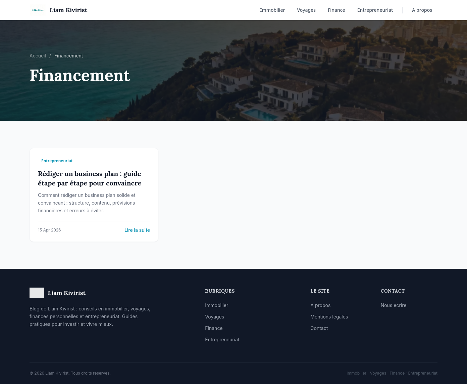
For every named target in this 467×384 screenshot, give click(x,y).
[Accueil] (58, 10)
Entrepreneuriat (375, 10)
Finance (336, 10)
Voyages (306, 10)
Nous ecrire (394, 305)
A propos (422, 10)
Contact (319, 328)
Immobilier (272, 10)
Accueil (38, 55)
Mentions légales (329, 316)
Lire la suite (137, 230)
